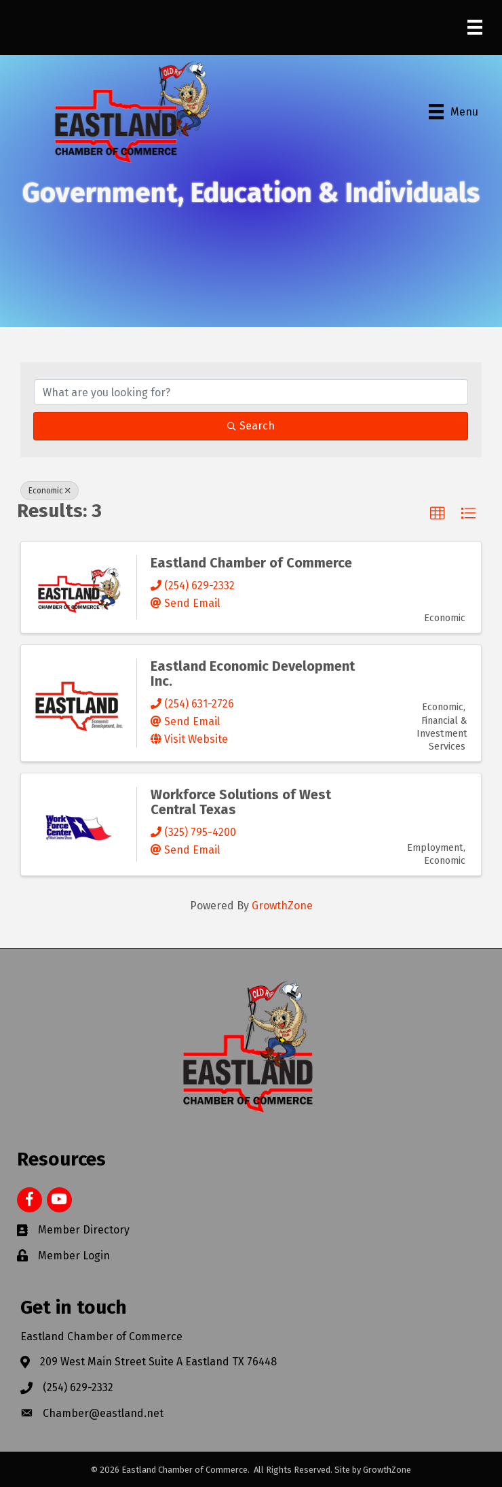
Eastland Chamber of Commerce (251, 563)
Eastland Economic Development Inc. (253, 673)
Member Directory (84, 1229)
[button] (437, 513)
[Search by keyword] (251, 392)
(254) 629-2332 (78, 1387)
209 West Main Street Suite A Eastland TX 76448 (158, 1361)
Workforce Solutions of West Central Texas (241, 802)
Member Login (74, 1255)
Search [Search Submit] (251, 425)
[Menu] (475, 27)
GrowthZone (282, 905)
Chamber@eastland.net (103, 1413)
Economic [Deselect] (49, 490)
